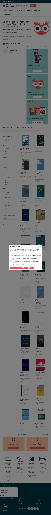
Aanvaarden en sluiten (15, 267)
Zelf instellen (24, 267)
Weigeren (31, 267)
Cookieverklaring (26, 264)
